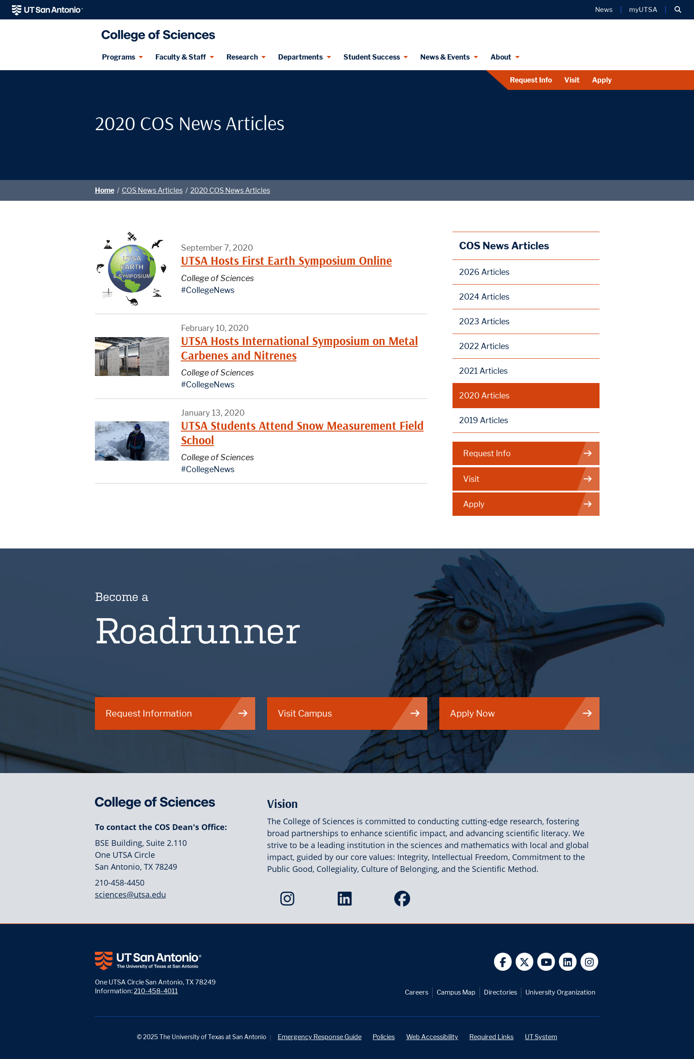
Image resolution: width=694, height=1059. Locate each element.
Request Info (531, 80)
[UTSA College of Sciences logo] (156, 32)
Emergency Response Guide (320, 1036)
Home (104, 190)
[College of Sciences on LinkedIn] (347, 901)
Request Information (177, 713)
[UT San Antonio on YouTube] (546, 962)
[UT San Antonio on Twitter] (525, 962)
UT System (541, 1036)
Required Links (491, 1036)
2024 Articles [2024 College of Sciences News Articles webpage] (484, 296)
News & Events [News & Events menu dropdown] (445, 57)
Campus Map (456, 992)
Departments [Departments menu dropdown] (300, 57)
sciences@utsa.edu (130, 894)
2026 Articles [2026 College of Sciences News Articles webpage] (484, 272)
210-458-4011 (156, 991)
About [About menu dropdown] (500, 57)
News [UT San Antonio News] (604, 9)
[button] (678, 9)
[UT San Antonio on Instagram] (590, 962)
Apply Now (521, 713)
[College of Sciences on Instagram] (289, 901)
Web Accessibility (432, 1036)
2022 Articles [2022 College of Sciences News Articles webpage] (484, 346)
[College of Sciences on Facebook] (404, 901)
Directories (500, 992)
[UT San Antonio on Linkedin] (568, 962)
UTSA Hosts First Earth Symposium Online (286, 260)
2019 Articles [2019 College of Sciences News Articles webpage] (483, 420)
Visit (572, 80)
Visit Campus (349, 713)
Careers (416, 992)
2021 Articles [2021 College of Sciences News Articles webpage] (483, 371)
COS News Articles (152, 190)
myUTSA (643, 9)
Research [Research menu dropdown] (242, 57)
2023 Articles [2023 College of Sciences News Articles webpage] (484, 321)
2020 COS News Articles (230, 190)
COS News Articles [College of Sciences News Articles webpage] (504, 246)
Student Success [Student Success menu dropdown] (371, 57)
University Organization (560, 992)
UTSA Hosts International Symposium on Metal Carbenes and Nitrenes (299, 348)
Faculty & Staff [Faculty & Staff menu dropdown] (180, 57)
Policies (384, 1036)
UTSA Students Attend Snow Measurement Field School (302, 432)
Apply (602, 80)
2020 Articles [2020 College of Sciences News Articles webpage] (484, 395)
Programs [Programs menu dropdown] (118, 57)
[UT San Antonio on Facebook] (503, 962)
